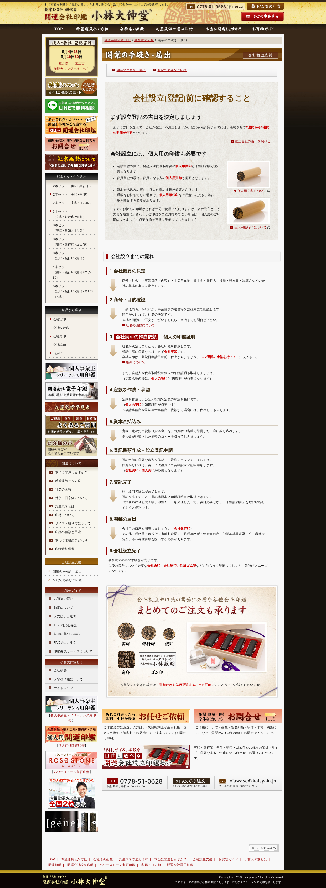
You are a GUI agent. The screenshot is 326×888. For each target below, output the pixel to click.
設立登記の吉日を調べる (253, 141)
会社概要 (60, 670)
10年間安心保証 (65, 625)
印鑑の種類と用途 (68, 532)
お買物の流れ (63, 599)
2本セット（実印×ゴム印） (72, 203)
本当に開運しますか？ (71, 472)
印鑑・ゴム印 (151, 865)
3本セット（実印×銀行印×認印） (69, 255)
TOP (51, 859)
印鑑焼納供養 (65, 549)
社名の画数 (63, 489)
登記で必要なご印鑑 (172, 70)
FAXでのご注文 (65, 642)
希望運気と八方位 (68, 481)
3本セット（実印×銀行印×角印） (69, 214)
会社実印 (59, 319)
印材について (65, 515)
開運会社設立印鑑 (80, 865)
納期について (136, 362)
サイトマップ (63, 688)
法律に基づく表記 (67, 634)
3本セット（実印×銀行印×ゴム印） (71, 241)
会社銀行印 (61, 328)
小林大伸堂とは (255, 859)
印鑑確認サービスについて (73, 651)
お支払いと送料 (65, 616)
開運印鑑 (54, 865)
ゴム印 (58, 353)
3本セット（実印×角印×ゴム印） (69, 227)
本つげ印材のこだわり (71, 540)
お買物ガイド (228, 859)
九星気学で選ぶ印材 (133, 859)
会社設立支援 (144, 40)
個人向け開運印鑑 (72, 745)
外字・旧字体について (71, 498)
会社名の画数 (103, 859)
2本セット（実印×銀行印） (72, 186)
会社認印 (59, 345)
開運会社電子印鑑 (180, 865)
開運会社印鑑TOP (118, 40)
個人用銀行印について (250, 227)
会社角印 (59, 336)
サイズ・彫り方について (73, 523)
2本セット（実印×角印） (71, 194)
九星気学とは (65, 506)
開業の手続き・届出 (131, 70)
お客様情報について (68, 679)
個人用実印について (252, 191)
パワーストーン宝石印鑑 (72, 772)
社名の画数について (140, 325)
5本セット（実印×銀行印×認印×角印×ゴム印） (73, 291)
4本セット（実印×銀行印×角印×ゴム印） (72, 272)
